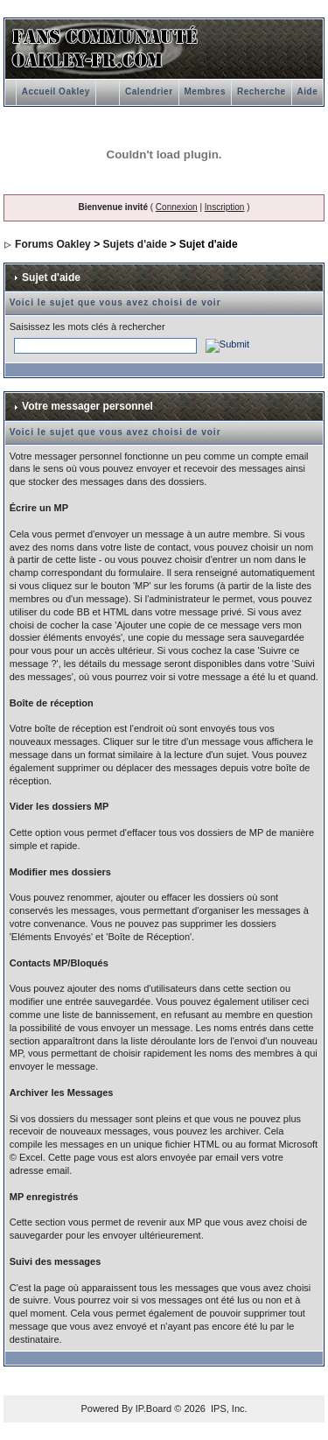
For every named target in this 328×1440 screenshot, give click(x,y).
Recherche (261, 91)
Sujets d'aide (134, 244)
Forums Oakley (53, 244)
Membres (205, 91)
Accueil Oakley (56, 91)
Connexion (177, 207)
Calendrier (148, 91)
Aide (307, 91)
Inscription (225, 207)
